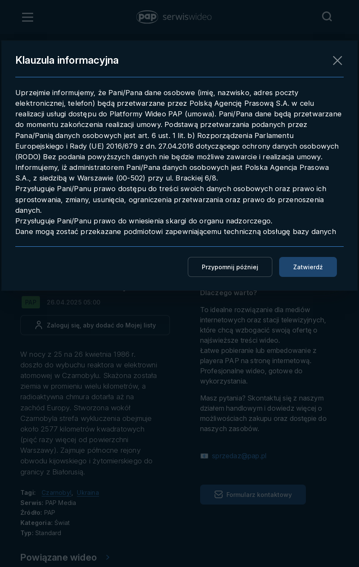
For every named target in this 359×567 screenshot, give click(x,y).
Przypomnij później (230, 267)
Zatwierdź (308, 267)
